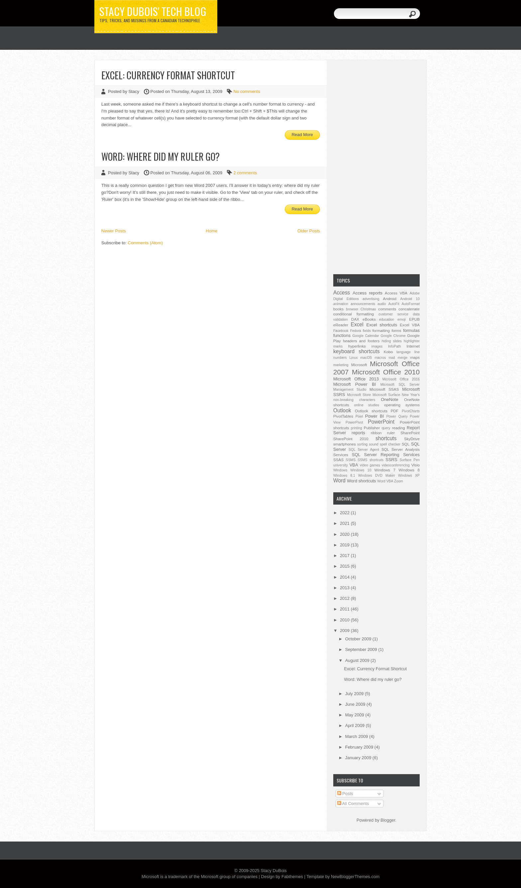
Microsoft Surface (386, 395)
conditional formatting (353, 314)
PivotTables (343, 416)
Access (341, 292)
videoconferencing (396, 465)
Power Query (397, 416)
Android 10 (410, 299)
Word (339, 480)
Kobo (388, 352)
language (403, 352)
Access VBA (396, 293)
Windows (340, 470)
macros (380, 358)
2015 (345, 566)
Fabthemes (292, 876)
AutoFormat (411, 304)
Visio (415, 465)
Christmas (368, 309)
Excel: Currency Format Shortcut (168, 75)
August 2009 (358, 660)
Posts (345, 793)
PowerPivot (354, 422)
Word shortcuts (361, 480)
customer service (393, 314)
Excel (357, 324)
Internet (413, 346)
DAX (355, 319)
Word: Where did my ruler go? (160, 156)
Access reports (367, 292)
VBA (354, 464)
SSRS (391, 459)
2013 (345, 587)
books (338, 309)
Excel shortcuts (381, 324)
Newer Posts (113, 230)
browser (352, 309)
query (386, 428)
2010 (345, 619)
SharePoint (410, 433)
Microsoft (359, 365)
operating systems (402, 405)
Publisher (372, 428)
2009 (345, 630)
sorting (362, 444)
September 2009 (361, 649)
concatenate (409, 309)
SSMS (351, 460)
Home (212, 230)
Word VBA (385, 481)
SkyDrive (412, 439)
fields (367, 331)
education (386, 319)
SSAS (338, 459)
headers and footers (361, 341)
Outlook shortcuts (371, 411)
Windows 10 (360, 470)
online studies (366, 405)
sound (373, 444)
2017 (345, 555)
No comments (247, 91)
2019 (345, 544)
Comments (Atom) (145, 242)
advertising (371, 299)
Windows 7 (384, 470)
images (377, 346)
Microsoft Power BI (354, 384)
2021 (345, 523)
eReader (340, 325)
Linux (354, 358)
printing (356, 428)
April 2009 (355, 725)
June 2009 (355, 704)
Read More (302, 134)
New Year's (411, 395)
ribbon (376, 433)
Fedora (355, 331)
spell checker (390, 444)
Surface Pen (410, 460)
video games (370, 465)
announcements (363, 304)
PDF (394, 411)
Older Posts (308, 230)
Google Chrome (392, 336)
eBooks (369, 319)
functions (342, 335)
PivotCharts (411, 411)
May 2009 (355, 714)
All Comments (353, 803)
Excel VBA (410, 325)
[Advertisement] (376, 166)
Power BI (374, 416)
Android (389, 298)
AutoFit (393, 304)
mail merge (398, 358)
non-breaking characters (354, 400)
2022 (345, 512)
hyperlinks (357, 346)
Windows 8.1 (344, 475)
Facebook (341, 331)
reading (398, 428)
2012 (345, 598)
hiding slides (392, 341)
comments (387, 309)
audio (381, 304)
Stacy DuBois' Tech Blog (152, 11)
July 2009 (355, 693)
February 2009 (359, 747)
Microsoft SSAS (384, 389)
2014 (345, 577)
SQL (405, 444)
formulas (411, 330)
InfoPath (394, 346)
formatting (381, 330)
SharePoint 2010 (350, 439)
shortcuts (385, 438)
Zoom (398, 481)
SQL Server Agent (364, 449)
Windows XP (409, 475)
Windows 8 (409, 470)
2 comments (245, 172)
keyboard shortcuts (356, 351)
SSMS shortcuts (370, 460)
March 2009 (357, 736)
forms (396, 330)
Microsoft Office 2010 (386, 372)
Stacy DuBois (273, 870)
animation (340, 304)
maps (415, 357)
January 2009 (358, 757)
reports (358, 432)
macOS (366, 358)
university (340, 465)
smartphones (344, 444)
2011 (345, 608)
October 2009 (358, 638)
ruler (391, 433)
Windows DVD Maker (376, 475)
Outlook (342, 410)
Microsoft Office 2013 (356, 378)
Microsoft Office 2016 (401, 379)
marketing (341, 365)
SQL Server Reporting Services (386, 454)
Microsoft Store (359, 395)
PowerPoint (381, 422)
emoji (401, 319)
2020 (345, 534)
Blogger (387, 820)
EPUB (414, 319)
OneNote (389, 399)
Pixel (359, 416)
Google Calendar (365, 336)
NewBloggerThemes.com (355, 876)
